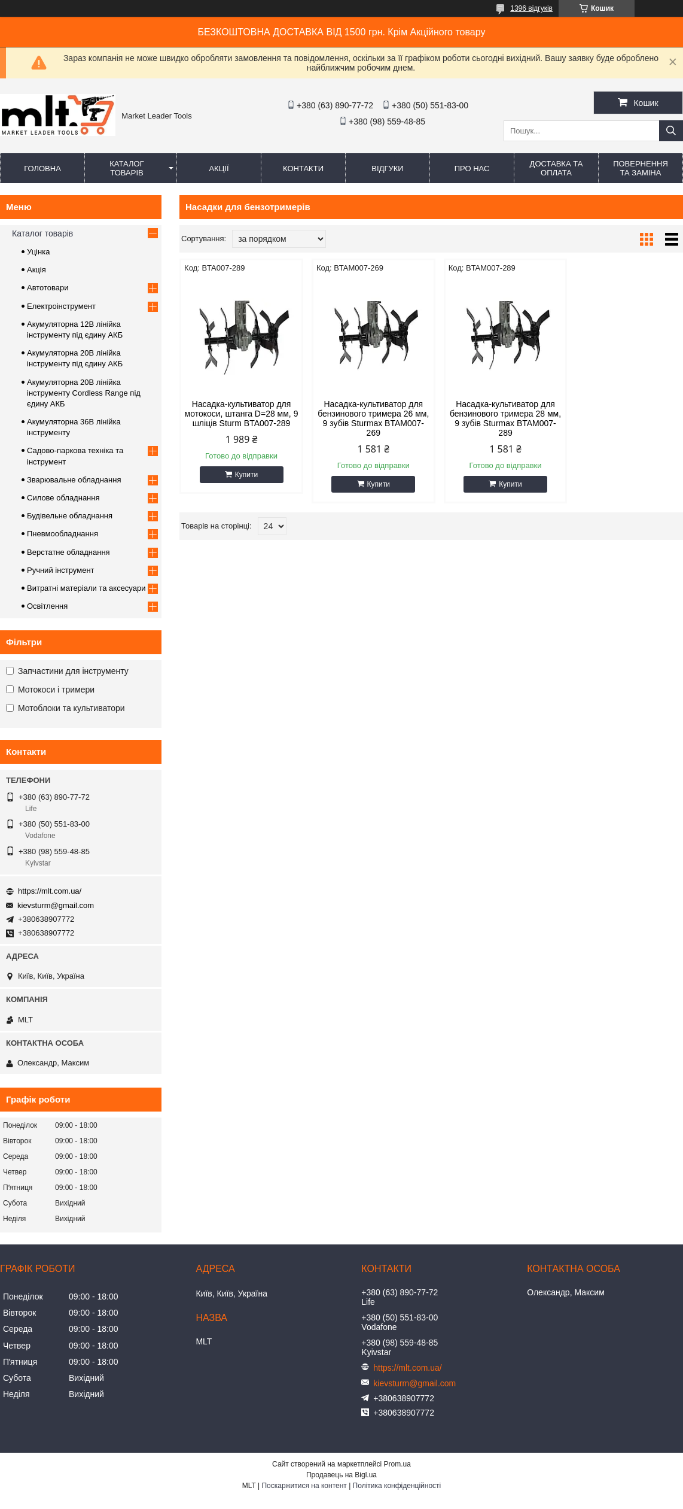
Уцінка (38, 251)
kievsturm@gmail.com (55, 905)
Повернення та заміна (640, 168)
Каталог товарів (126, 168)
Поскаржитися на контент (303, 1485)
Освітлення (47, 606)
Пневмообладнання (62, 533)
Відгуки (387, 168)
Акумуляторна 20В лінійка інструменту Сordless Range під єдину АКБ (84, 393)
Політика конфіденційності (397, 1485)
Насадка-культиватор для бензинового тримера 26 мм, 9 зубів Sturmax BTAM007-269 (367, 418)
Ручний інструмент (60, 570)
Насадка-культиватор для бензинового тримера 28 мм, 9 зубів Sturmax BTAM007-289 (495, 418)
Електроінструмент (61, 306)
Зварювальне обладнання (74, 479)
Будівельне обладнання (69, 515)
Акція (36, 269)
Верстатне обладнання (68, 552)
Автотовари (48, 287)
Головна (42, 168)
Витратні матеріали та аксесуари (86, 588)
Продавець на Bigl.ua (341, 1475)
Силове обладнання (63, 497)
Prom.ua (397, 1464)
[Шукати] (671, 130)
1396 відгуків (531, 8)
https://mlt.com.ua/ (49, 890)
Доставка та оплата (556, 168)
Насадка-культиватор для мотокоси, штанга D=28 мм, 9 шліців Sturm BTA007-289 (239, 413)
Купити (244, 474)
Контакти (303, 168)
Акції (218, 168)
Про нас (472, 168)
